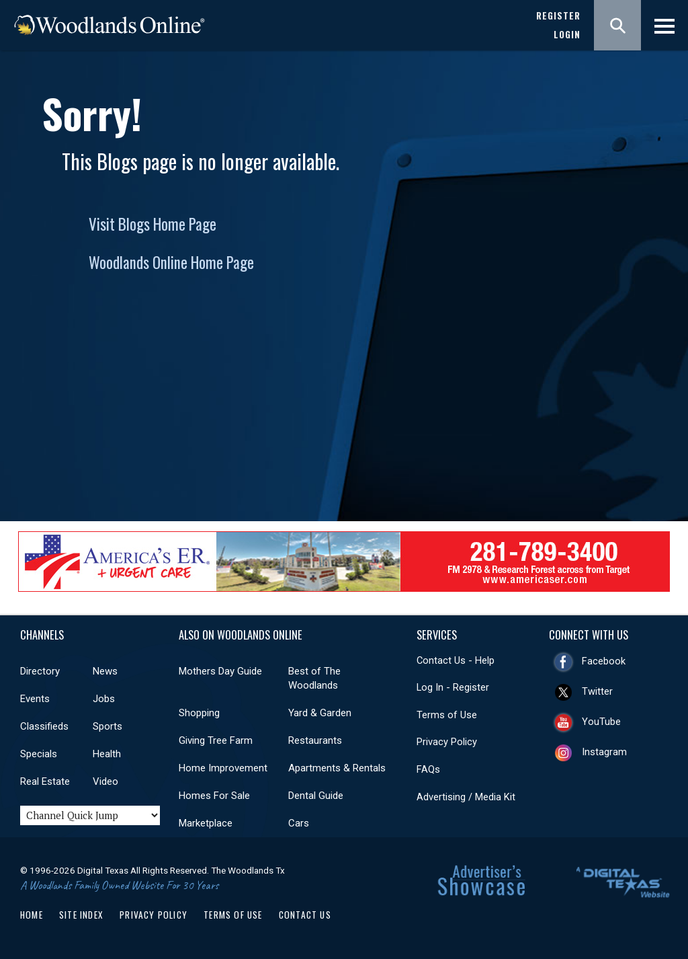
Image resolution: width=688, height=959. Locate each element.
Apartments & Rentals (337, 768)
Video (105, 781)
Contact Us (305, 914)
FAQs (428, 769)
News (105, 671)
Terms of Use (447, 715)
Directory (40, 671)
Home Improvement (223, 768)
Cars (298, 823)
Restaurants (315, 740)
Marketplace (205, 823)
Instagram (604, 752)
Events (35, 699)
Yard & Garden (319, 713)
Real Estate (45, 781)
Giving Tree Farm (216, 740)
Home (31, 914)
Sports (107, 726)
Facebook (604, 661)
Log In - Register (453, 687)
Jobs (104, 699)
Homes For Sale (214, 796)
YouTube (601, 722)
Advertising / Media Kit (466, 797)
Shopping (199, 713)
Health (107, 754)
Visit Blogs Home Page (152, 224)
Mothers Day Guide (220, 671)
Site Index (81, 914)
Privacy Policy (447, 742)
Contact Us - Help (455, 660)
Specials (38, 754)
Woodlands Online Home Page (171, 262)
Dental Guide (315, 796)
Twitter (597, 691)
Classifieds (44, 726)
